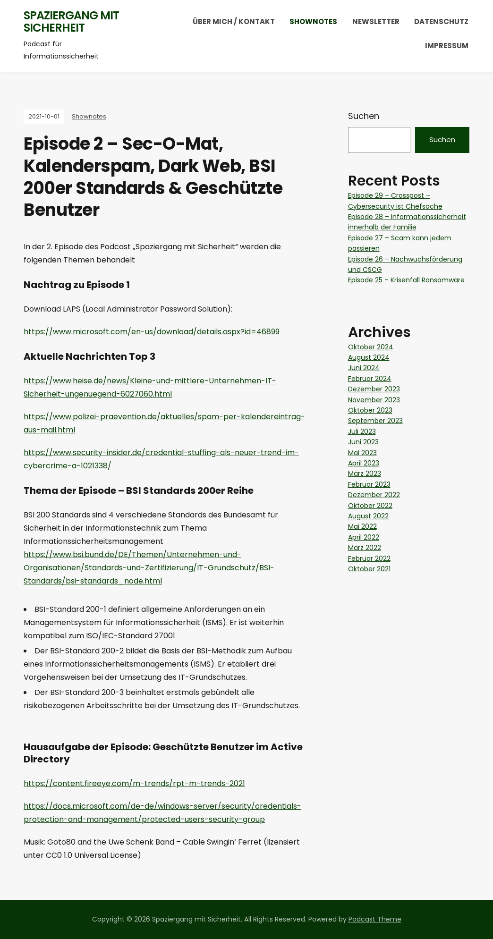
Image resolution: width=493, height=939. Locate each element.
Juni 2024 (364, 367)
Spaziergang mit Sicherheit (71, 21)
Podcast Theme (374, 919)
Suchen (363, 116)
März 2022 (364, 547)
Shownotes (313, 21)
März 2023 (364, 473)
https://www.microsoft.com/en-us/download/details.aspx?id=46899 (152, 331)
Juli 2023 (362, 431)
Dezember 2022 (374, 494)
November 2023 (374, 400)
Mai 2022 (362, 526)
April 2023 (363, 463)
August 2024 (369, 357)
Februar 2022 (369, 558)
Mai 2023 (362, 452)
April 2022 (363, 537)
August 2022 (368, 516)
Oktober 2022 (370, 505)
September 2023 (375, 420)
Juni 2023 (363, 442)
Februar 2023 (369, 484)
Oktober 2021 (369, 569)
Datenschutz (441, 21)
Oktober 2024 (370, 347)
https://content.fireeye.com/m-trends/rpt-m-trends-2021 (134, 783)
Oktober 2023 (370, 410)
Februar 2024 (369, 378)
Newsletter (376, 21)
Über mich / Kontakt (234, 21)
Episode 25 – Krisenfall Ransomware (406, 280)
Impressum (446, 46)
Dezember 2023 (374, 389)
